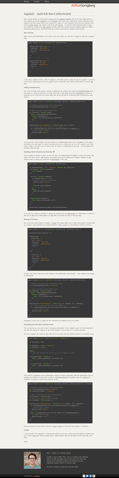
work (51, 19)
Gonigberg (36, 476)
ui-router (54, 223)
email (54, 426)
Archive (36, 2)
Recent (26, 2)
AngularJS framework (65, 19)
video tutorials (47, 27)
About (47, 2)
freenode (54, 21)
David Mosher (34, 25)
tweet (59, 426)
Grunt (90, 25)
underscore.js (80, 93)
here (34, 435)
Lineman (60, 25)
